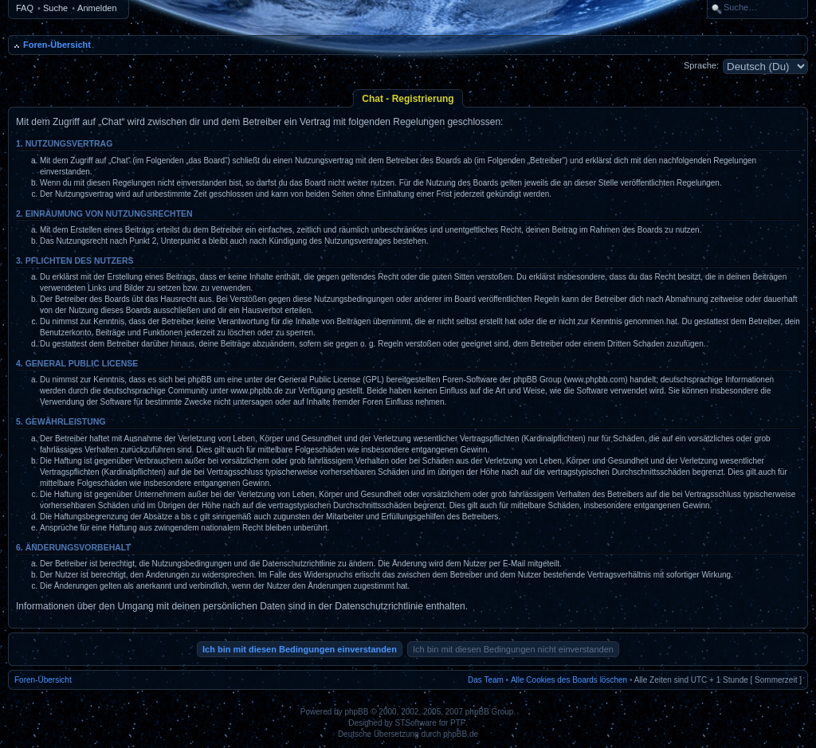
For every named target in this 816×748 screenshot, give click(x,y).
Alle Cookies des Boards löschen (569, 680)
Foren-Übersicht (57, 44)
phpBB (356, 711)
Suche (55, 8)
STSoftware (416, 723)
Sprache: (701, 65)
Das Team (486, 680)
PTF (457, 723)
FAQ (24, 8)
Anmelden (97, 8)
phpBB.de (460, 734)
